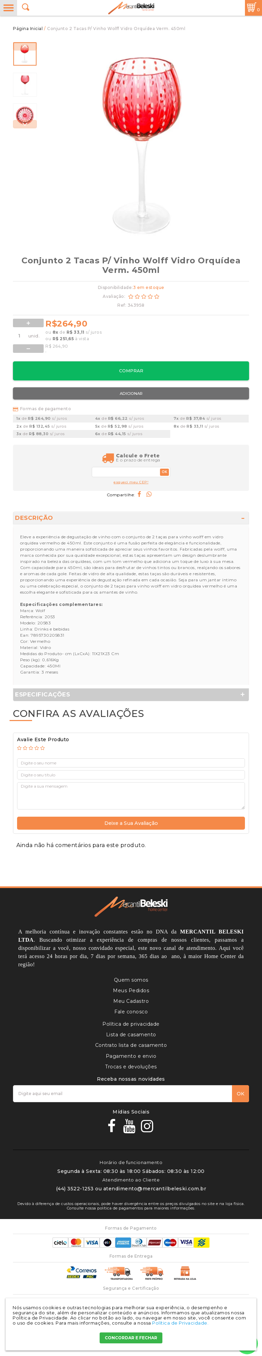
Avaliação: (115, 296)
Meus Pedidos (131, 990)
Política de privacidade (131, 1024)
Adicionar (131, 393)
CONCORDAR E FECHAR (131, 1337)
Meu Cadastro (131, 1001)
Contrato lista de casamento (131, 1045)
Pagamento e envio (131, 1056)
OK (164, 472)
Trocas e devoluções (131, 1067)
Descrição (34, 517)
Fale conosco (131, 1012)
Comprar (131, 370)
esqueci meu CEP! (131, 482)
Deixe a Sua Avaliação (131, 823)
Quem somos (131, 980)
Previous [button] (25, 46)
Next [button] (25, 124)
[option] (25, 54)
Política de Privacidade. (180, 1323)
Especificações (42, 694)
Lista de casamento (131, 1035)
